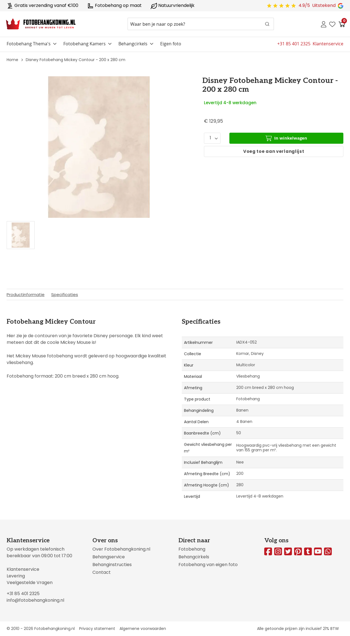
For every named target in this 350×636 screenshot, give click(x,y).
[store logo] (40, 24)
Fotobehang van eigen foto (208, 564)
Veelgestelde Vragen (30, 582)
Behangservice (108, 557)
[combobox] (201, 24)
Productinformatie (26, 294)
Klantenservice (23, 569)
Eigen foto (170, 44)
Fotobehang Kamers (84, 44)
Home (12, 59)
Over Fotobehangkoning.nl (121, 549)
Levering (16, 576)
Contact (101, 572)
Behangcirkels (132, 44)
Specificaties (64, 294)
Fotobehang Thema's (29, 44)
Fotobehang (191, 549)
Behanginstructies (112, 564)
